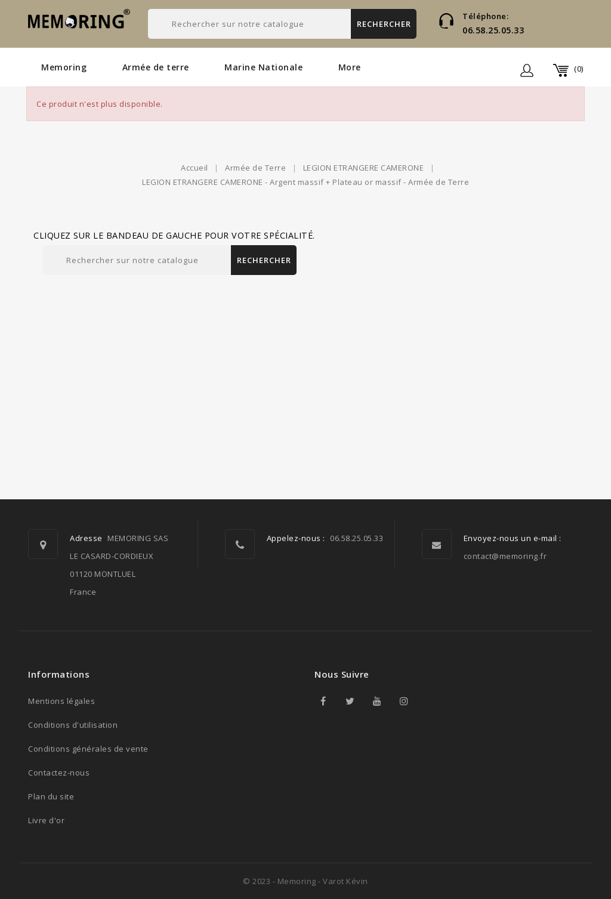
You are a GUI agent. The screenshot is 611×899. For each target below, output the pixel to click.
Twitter (350, 701)
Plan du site (51, 796)
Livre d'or (46, 820)
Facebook (323, 701)
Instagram (404, 701)
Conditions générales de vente (88, 748)
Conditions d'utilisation (73, 724)
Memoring (64, 67)
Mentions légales (61, 701)
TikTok (431, 701)
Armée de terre (155, 67)
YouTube (377, 701)
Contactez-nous (59, 772)
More (349, 67)
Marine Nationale (263, 67)
